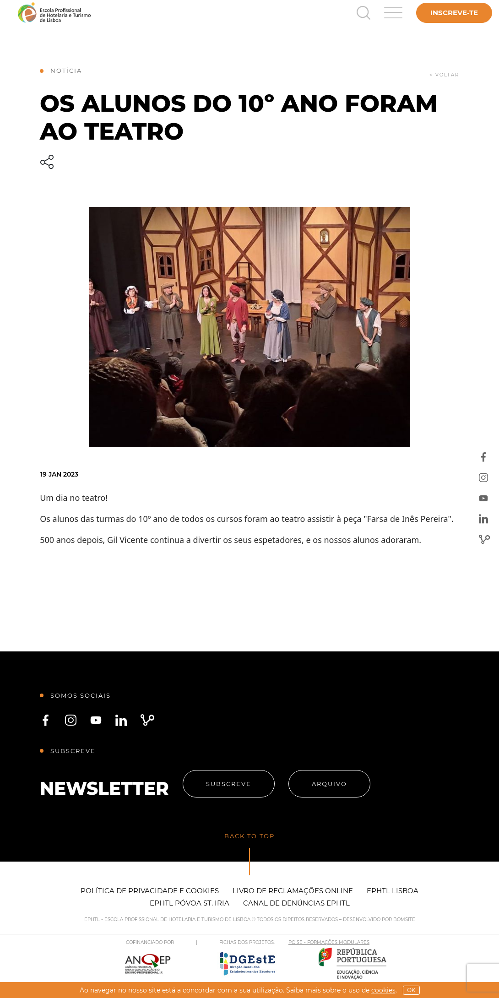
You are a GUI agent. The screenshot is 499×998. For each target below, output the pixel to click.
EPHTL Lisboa (392, 890)
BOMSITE (404, 919)
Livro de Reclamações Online (293, 890)
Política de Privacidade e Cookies (150, 890)
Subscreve (228, 783)
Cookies (383, 990)
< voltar (444, 75)
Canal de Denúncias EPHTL (296, 903)
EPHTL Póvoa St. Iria (189, 903)
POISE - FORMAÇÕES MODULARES (328, 942)
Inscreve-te (454, 12)
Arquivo (329, 783)
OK (411, 990)
